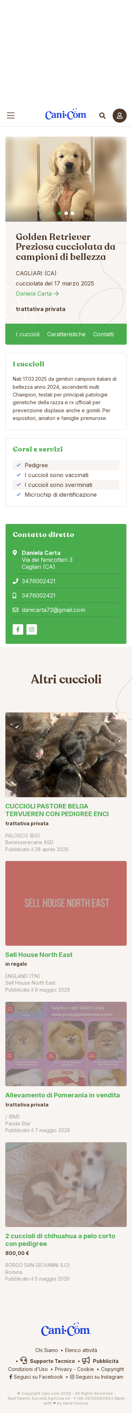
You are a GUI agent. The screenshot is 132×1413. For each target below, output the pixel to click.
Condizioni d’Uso (28, 1369)
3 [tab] (72, 213)
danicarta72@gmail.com (53, 609)
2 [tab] (66, 213)
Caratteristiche (66, 334)
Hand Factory (75, 1403)
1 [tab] (60, 213)
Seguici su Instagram (96, 1377)
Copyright (112, 1369)
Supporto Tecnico (47, 1361)
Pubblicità (100, 1361)
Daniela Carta (34, 293)
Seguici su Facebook (36, 1377)
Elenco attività (81, 1350)
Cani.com (66, 114)
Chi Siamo (46, 1350)
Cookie (85, 1369)
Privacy (63, 1369)
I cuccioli (27, 334)
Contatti (103, 334)
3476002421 (39, 581)
